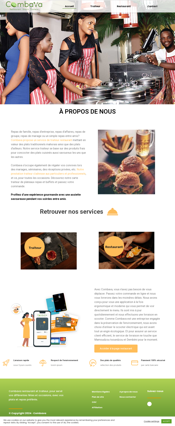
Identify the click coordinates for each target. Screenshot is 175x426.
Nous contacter (127, 397)
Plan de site (98, 397)
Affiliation (97, 407)
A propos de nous (128, 391)
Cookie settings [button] (151, 421)
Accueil (69, 6)
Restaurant (124, 6)
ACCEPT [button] (166, 421)
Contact (152, 6)
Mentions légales (101, 391)
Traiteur (95, 6)
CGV (94, 402)
